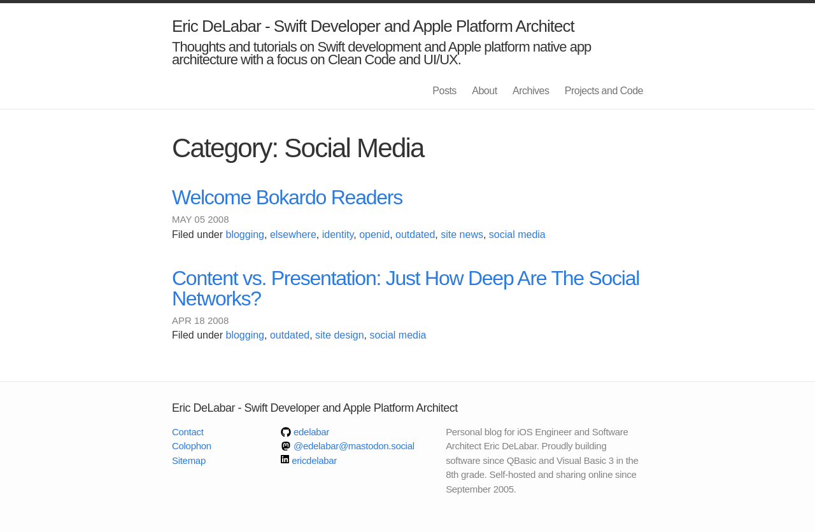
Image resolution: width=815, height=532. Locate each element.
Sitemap (189, 460)
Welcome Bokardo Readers (287, 197)
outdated (415, 234)
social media (517, 234)
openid (374, 234)
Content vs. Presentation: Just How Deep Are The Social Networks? (405, 288)
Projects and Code (604, 90)
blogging (245, 234)
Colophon (191, 445)
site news (462, 234)
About (484, 90)
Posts (444, 90)
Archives (531, 90)
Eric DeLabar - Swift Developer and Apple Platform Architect (373, 26)
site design (339, 335)
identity (338, 234)
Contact (188, 431)
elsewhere (293, 234)
